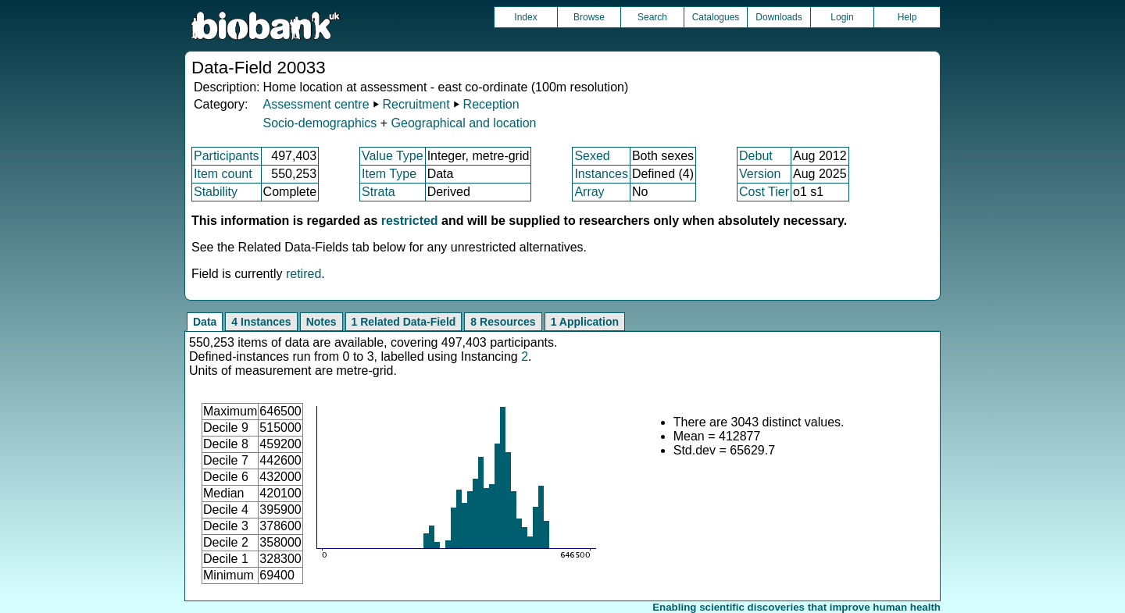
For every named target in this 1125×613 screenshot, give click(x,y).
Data (204, 321)
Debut (756, 155)
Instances (600, 173)
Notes (321, 321)
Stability (216, 191)
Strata (378, 191)
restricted (409, 220)
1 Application (585, 321)
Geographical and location (464, 123)
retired (303, 273)
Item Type (389, 173)
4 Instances (261, 321)
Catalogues (716, 17)
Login (841, 17)
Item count (223, 173)
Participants (226, 155)
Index (525, 17)
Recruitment (415, 104)
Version (759, 173)
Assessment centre (315, 104)
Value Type (392, 155)
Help (907, 17)
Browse (589, 17)
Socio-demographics (319, 123)
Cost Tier (764, 191)
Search (652, 17)
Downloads (778, 17)
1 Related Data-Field (404, 321)
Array (589, 191)
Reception (491, 104)
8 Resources (502, 321)
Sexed (591, 155)
